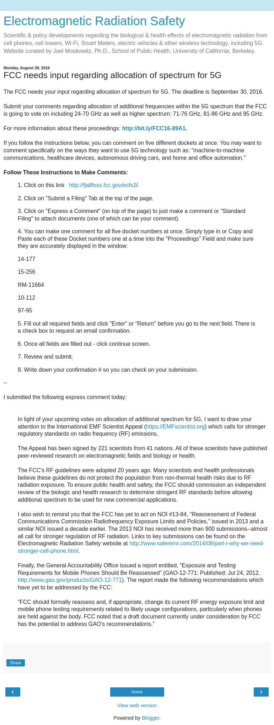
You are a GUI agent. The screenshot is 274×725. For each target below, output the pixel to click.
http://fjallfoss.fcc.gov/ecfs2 (102, 185)
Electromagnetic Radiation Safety (94, 21)
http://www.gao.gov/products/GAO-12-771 (70, 580)
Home (137, 691)
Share (15, 662)
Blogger (150, 718)
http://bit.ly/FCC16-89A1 (154, 128)
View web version (137, 705)
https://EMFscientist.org (175, 427)
